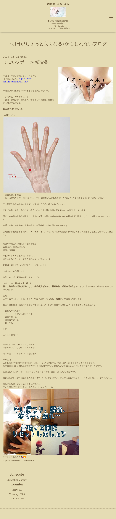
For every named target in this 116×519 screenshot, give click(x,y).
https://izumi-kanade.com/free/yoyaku (18, 460)
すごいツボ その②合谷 (26, 62)
